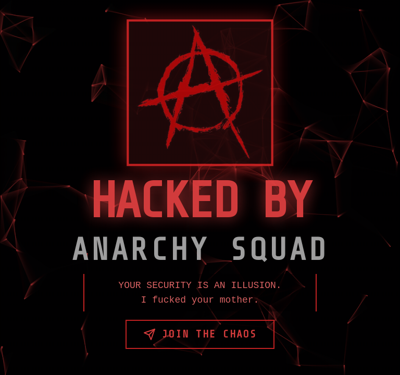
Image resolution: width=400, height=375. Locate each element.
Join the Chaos (200, 334)
